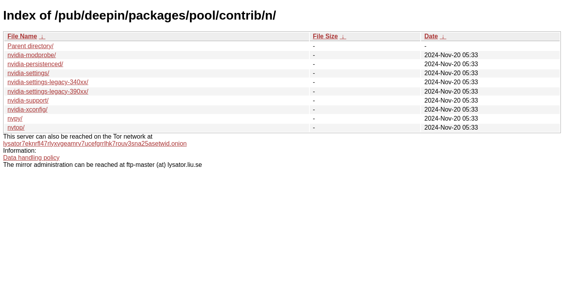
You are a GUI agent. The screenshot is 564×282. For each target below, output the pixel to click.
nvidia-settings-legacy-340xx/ (47, 82)
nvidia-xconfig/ (27, 109)
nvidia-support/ (28, 100)
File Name (22, 36)
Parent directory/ (30, 46)
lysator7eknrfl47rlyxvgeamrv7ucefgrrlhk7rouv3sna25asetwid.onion (95, 143)
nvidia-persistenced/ (35, 64)
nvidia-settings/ (28, 73)
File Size (325, 36)
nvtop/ (16, 127)
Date (431, 36)
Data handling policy (31, 157)
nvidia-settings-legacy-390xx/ (47, 91)
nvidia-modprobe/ (31, 55)
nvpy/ (14, 118)
